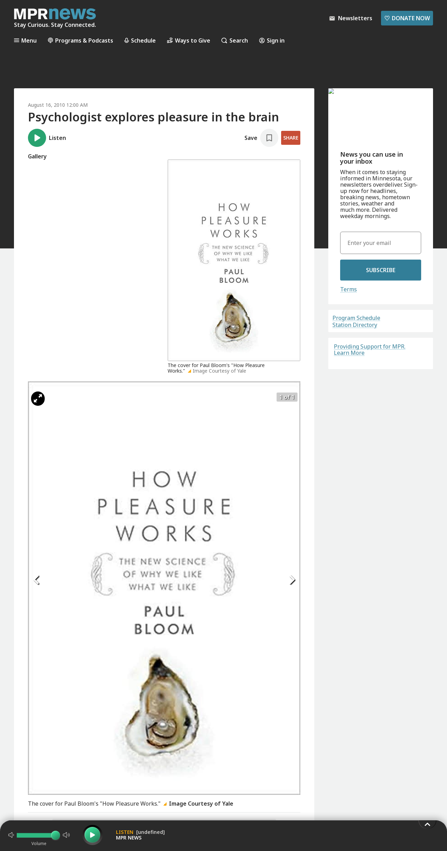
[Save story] (261, 138)
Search (234, 40)
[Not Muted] (11, 835)
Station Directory (354, 325)
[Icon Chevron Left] (36, 579)
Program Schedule (356, 318)
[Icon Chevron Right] (291, 579)
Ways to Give (188, 40)
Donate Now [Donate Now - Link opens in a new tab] (407, 18)
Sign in (272, 40)
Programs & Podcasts (80, 40)
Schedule (140, 40)
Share (290, 137)
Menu (25, 40)
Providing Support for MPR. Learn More (369, 350)
